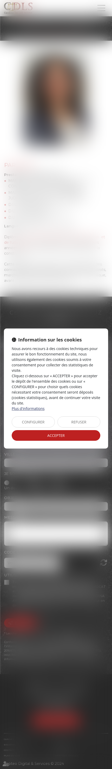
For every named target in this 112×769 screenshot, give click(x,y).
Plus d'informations (28, 408)
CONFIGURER (33, 422)
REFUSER (78, 422)
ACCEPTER (56, 435)
